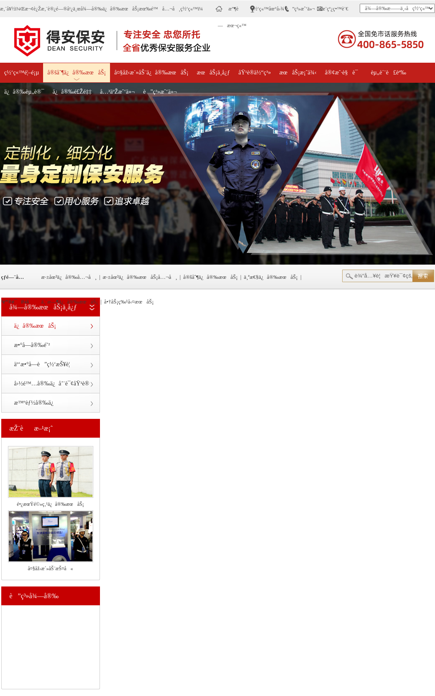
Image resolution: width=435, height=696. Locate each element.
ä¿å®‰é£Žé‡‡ (72, 92)
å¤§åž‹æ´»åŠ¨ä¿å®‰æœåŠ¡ (151, 72)
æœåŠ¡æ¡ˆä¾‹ (298, 72)
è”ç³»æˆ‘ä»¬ (300, 9)
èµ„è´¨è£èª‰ (388, 72)
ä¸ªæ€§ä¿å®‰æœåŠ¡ (271, 277)
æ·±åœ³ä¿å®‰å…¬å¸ (69, 277)
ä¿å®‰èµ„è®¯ (24, 92)
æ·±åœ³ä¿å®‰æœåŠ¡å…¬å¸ (140, 277)
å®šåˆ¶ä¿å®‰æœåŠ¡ (76, 72)
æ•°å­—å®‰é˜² (32, 345)
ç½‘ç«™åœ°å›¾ (267, 9)
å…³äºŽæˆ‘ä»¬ (117, 92)
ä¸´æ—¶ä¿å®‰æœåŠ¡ (69, 301)
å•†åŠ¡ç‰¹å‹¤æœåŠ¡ (129, 301)
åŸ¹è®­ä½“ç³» (254, 72)
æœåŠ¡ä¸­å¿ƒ (213, 72)
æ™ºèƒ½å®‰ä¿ (35, 403)
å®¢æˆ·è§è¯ (344, 72)
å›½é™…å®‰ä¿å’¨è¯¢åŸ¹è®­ (52, 383)
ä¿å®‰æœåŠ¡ (35, 326)
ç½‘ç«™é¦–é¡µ (21, 72)
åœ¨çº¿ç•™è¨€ (334, 9)
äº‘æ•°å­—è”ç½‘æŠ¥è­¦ (42, 364)
